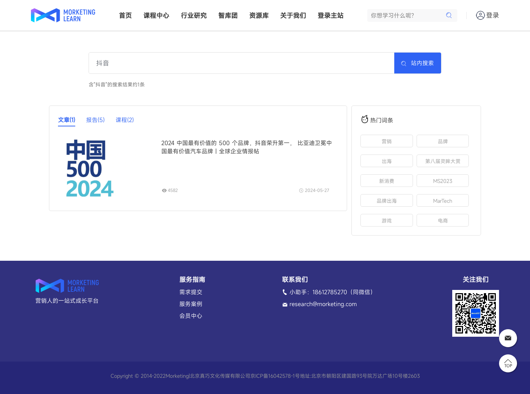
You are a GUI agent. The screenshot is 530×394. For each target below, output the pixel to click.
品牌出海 (387, 200)
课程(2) (125, 120)
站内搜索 (417, 63)
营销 (387, 141)
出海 (387, 161)
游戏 (387, 220)
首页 (125, 15)
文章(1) (66, 120)
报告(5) (95, 120)
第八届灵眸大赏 (443, 161)
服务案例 (190, 304)
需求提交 (190, 292)
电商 (443, 220)
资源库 (259, 15)
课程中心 (156, 15)
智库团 (228, 15)
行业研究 (194, 15)
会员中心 (190, 316)
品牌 (443, 141)
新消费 (386, 181)
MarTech (442, 200)
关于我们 (293, 15)
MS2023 (442, 181)
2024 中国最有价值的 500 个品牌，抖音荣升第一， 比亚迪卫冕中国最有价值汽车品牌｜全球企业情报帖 (246, 147)
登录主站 (330, 15)
